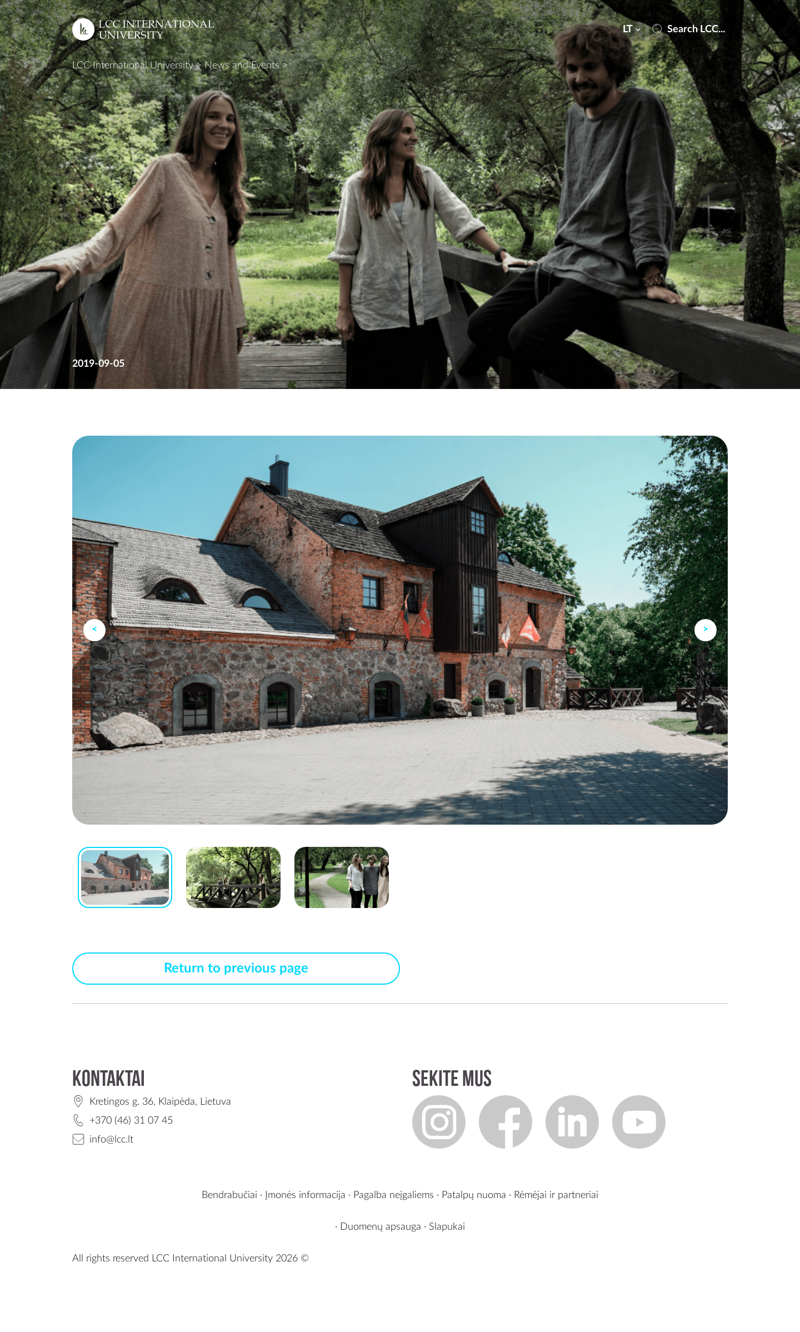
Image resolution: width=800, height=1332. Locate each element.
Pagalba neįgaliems (393, 1195)
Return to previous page (236, 968)
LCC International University (132, 66)
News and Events (241, 66)
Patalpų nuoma (474, 1195)
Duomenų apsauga (380, 1227)
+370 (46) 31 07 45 (131, 1121)
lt (633, 29)
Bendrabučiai (229, 1195)
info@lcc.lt (111, 1140)
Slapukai (447, 1227)
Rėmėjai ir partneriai (556, 1195)
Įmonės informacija (305, 1195)
